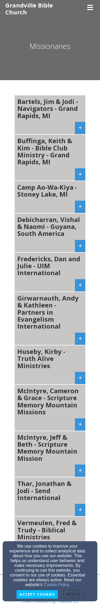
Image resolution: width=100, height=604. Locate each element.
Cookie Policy (57, 584)
